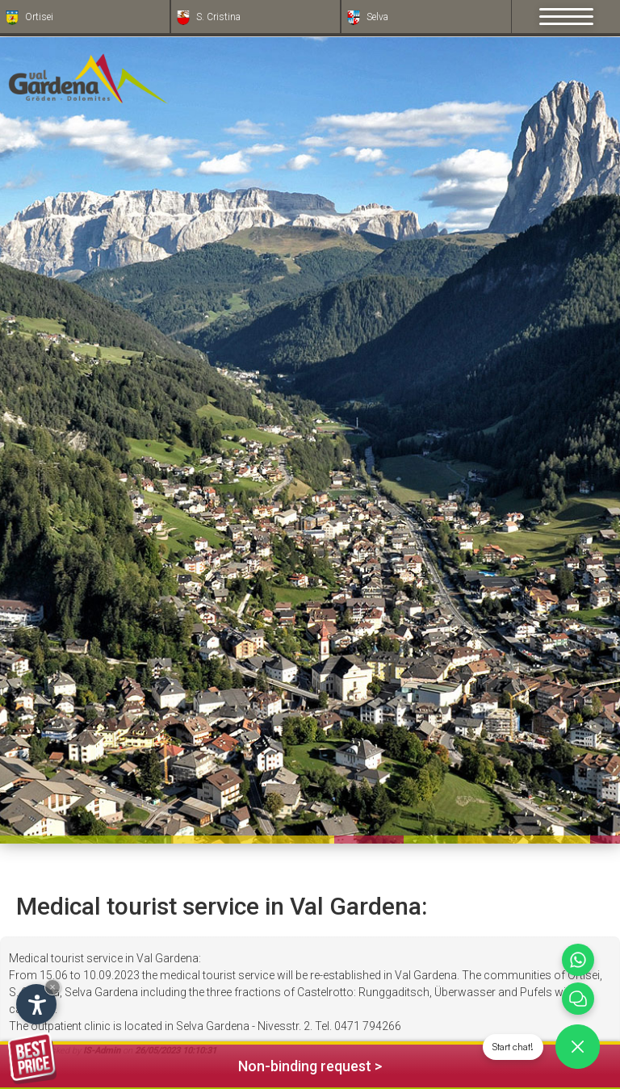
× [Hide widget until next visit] (52, 987)
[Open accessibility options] (36, 1004)
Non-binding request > (195, 1063)
